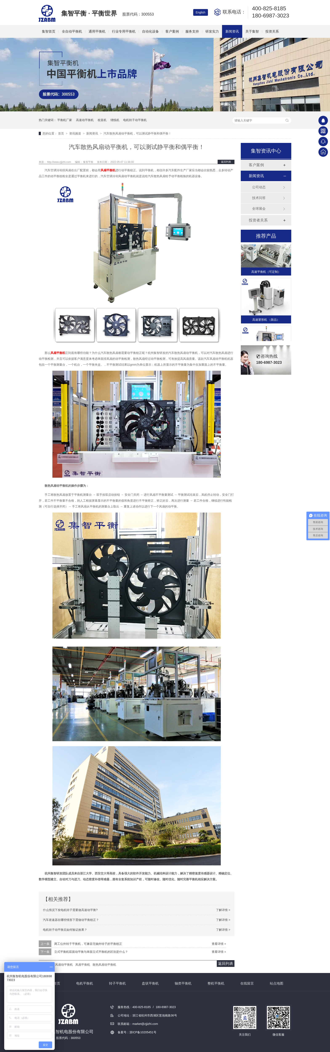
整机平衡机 (216, 983)
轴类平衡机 (183, 983)
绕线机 (114, 120)
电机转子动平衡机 (135, 120)
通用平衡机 (97, 31)
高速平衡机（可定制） (266, 272)
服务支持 (192, 31)
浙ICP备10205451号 (142, 1032)
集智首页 (48, 31)
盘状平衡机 (150, 983)
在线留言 (247, 983)
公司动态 (259, 187)
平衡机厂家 (64, 120)
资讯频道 (75, 133)
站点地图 (276, 983)
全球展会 (259, 208)
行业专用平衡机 (124, 31)
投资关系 (272, 31)
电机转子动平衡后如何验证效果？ (65, 929)
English (200, 12)
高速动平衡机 (85, 120)
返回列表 (226, 161)
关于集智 (252, 31)
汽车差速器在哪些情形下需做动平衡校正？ (71, 919)
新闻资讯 (232, 31)
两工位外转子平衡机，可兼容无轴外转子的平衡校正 (88, 943)
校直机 (102, 120)
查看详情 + (219, 943)
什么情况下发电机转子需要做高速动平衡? (70, 910)
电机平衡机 (84, 983)
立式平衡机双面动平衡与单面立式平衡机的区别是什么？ (91, 951)
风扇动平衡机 (64, 964)
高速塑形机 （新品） (266, 320)
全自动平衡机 (72, 31)
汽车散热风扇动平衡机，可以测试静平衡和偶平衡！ (137, 133)
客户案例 (172, 31)
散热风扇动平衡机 (104, 964)
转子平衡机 (117, 983)
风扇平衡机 (108, 170)
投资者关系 (258, 220)
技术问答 (259, 198)
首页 (61, 133)
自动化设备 (150, 31)
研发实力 (212, 31)
